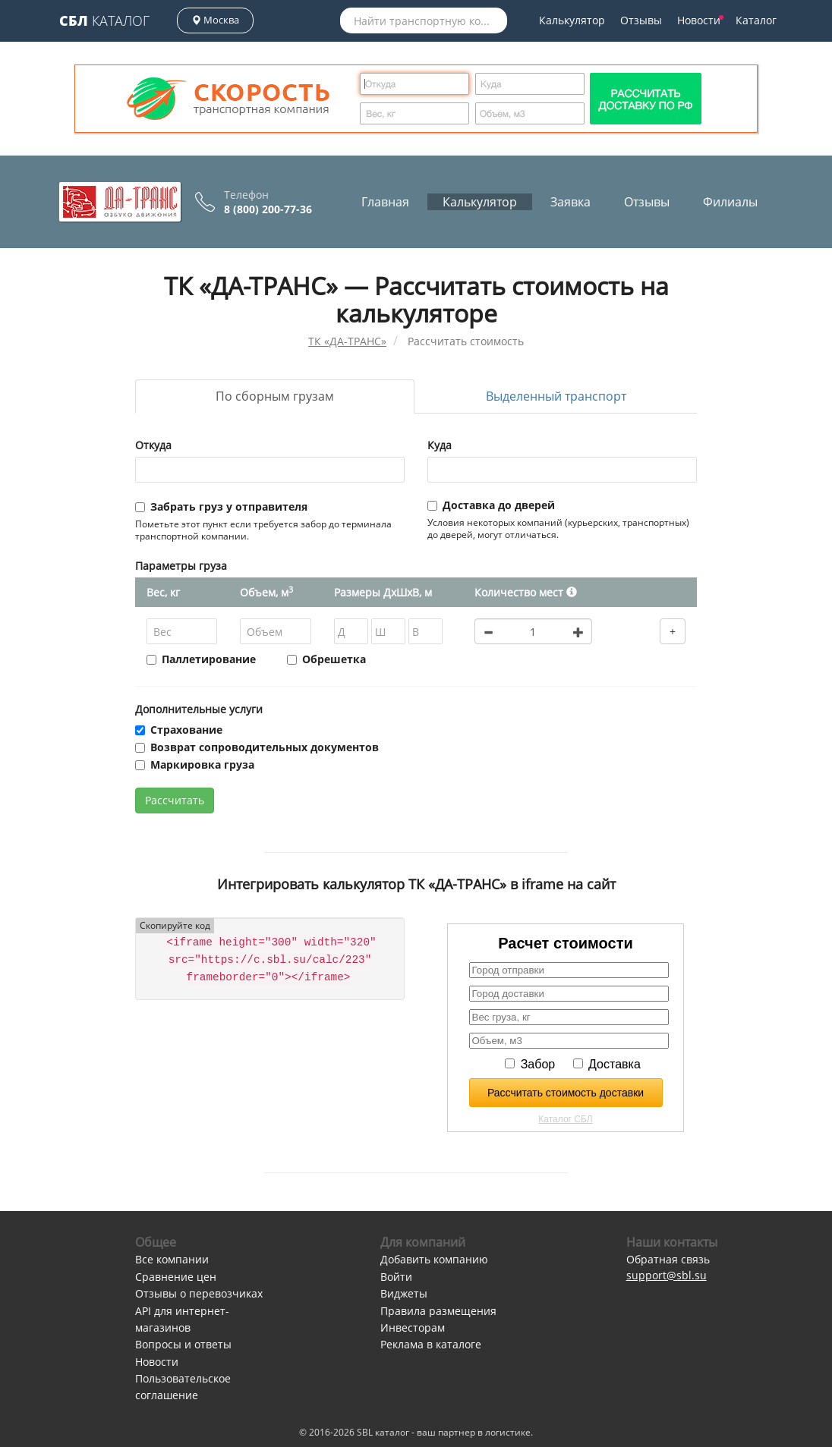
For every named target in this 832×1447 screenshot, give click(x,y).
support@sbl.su (666, 1275)
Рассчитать (174, 800)
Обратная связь (668, 1259)
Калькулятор (572, 20)
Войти (396, 1276)
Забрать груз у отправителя (221, 506)
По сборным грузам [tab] (275, 396)
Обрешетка (326, 659)
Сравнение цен (175, 1276)
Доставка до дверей (491, 505)
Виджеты (403, 1293)
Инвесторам (412, 1327)
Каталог (104, 20)
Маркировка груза (194, 764)
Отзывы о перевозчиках (199, 1293)
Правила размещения (438, 1311)
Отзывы (641, 20)
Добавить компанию (434, 1259)
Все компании (172, 1259)
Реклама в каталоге (430, 1344)
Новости (700, 20)
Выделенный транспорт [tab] (556, 396)
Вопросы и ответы (183, 1344)
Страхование (178, 729)
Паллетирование (201, 659)
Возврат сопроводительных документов (257, 747)
